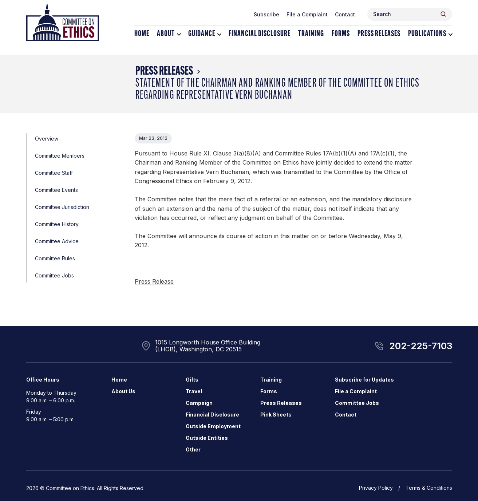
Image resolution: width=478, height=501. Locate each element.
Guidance (201, 34)
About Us (123, 391)
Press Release (154, 281)
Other (193, 449)
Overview (46, 138)
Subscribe (266, 14)
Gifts (192, 379)
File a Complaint (307, 14)
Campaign (199, 403)
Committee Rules (55, 258)
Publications (427, 34)
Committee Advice (57, 241)
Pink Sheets (276, 414)
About (166, 34)
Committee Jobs (54, 275)
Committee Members (59, 156)
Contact (345, 14)
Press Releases (378, 34)
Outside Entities (207, 438)
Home (141, 34)
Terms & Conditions (429, 488)
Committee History (57, 224)
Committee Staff (54, 173)
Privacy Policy (376, 488)
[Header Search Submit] (443, 14)
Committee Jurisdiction (62, 207)
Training (311, 34)
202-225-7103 (420, 345)
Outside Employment (213, 426)
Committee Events (56, 190)
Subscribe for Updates (364, 379)
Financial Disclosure (260, 34)
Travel (194, 391)
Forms (341, 34)
